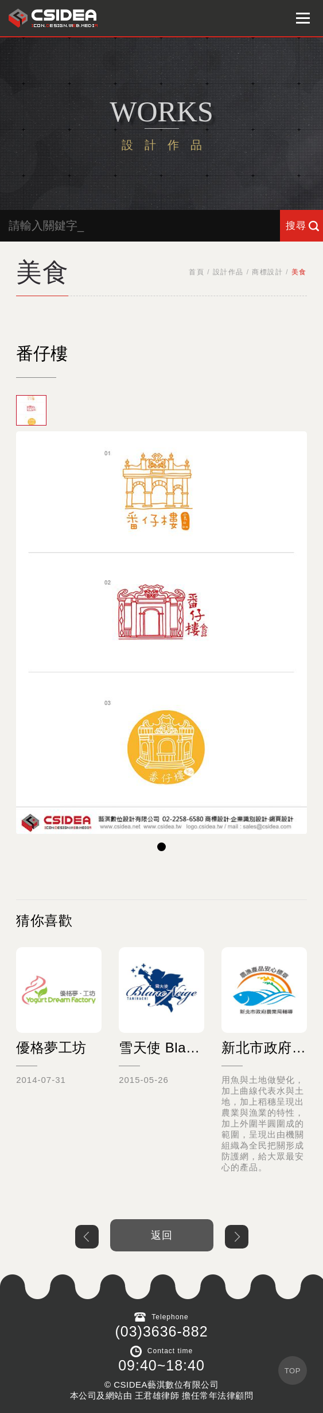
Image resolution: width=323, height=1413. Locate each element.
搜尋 (296, 225)
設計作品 (228, 272)
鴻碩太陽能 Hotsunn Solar (53, 18)
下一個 (236, 1237)
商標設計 (267, 272)
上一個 (87, 1237)
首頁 (196, 272)
